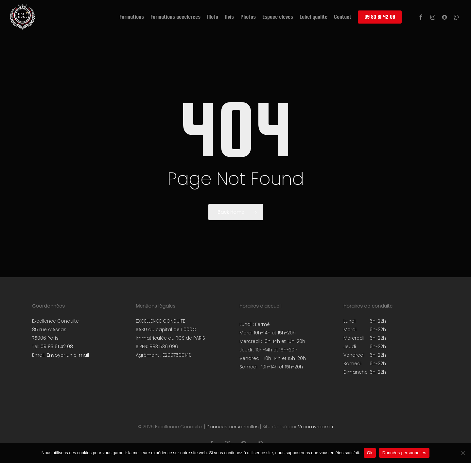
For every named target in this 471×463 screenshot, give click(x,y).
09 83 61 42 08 (57, 346)
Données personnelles (232, 426)
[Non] (463, 453)
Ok (370, 452)
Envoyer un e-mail (68, 355)
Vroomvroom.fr (316, 426)
